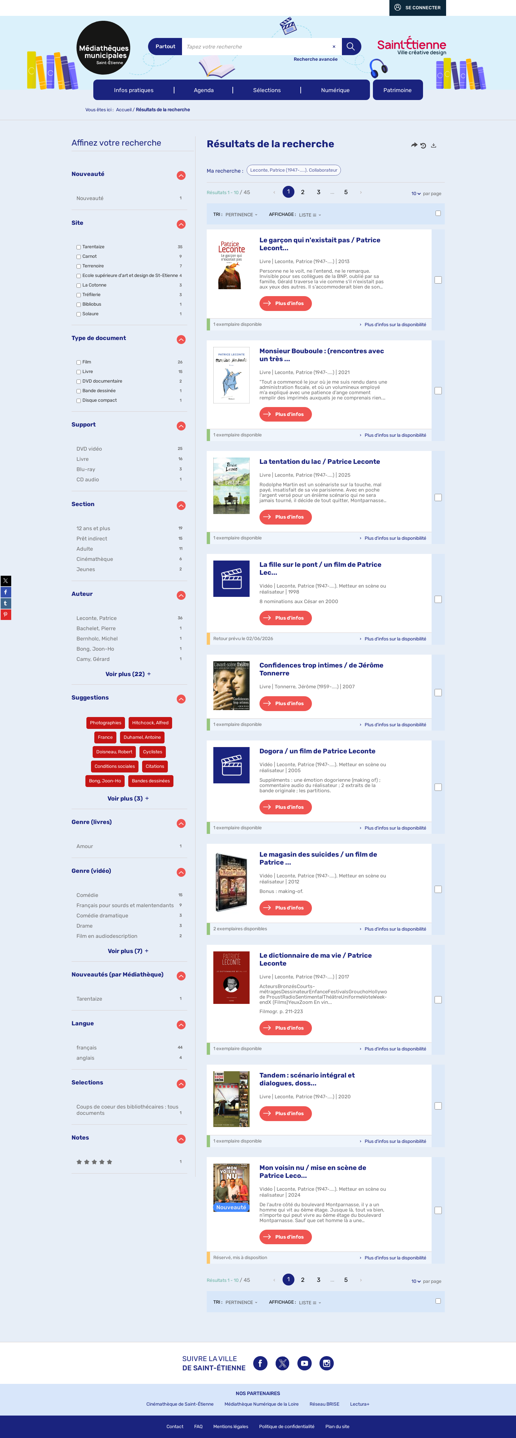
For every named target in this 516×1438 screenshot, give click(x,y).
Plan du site (337, 1426)
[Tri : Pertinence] (243, 215)
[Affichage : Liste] (312, 215)
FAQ (198, 1426)
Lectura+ (360, 1404)
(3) (129, 798)
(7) (129, 951)
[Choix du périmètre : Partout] (165, 46)
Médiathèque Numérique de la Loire (262, 1404)
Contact (175, 1426)
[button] (134, 90)
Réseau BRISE (324, 1404)
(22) (129, 674)
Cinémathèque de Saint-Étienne (180, 1404)
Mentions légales (230, 1426)
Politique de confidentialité (287, 1426)
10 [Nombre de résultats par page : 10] (414, 193)
